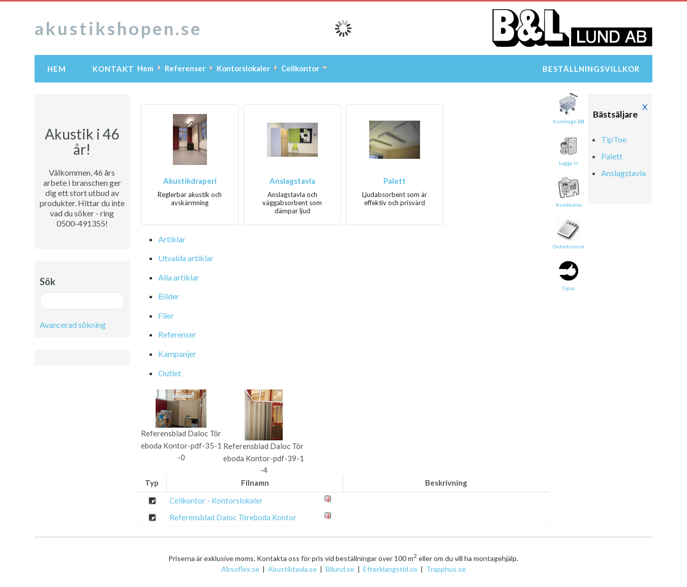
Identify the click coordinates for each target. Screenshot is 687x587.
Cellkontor (300, 68)
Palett (394, 180)
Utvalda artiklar (186, 258)
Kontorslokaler (243, 68)
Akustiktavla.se (292, 569)
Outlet (169, 373)
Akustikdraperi (190, 180)
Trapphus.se (446, 569)
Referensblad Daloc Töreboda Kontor (232, 517)
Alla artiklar (178, 277)
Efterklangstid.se (390, 569)
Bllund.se (339, 569)
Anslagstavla (292, 180)
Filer (166, 315)
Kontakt (113, 68)
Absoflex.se (240, 569)
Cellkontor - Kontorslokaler (216, 500)
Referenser (185, 68)
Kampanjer (177, 353)
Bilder (169, 296)
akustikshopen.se (118, 28)
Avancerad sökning (73, 324)
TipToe (613, 139)
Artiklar (172, 239)
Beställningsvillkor (591, 68)
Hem (56, 68)
